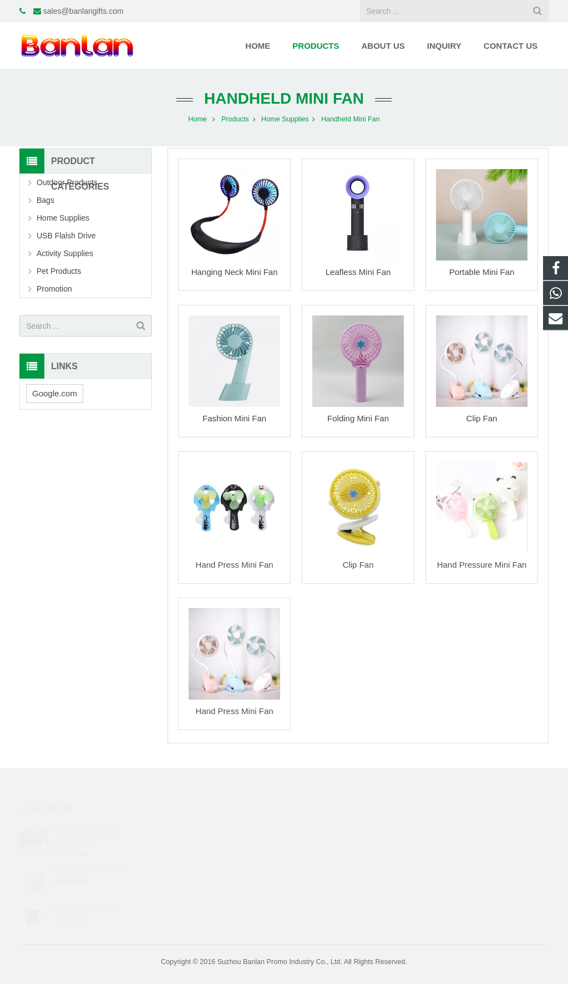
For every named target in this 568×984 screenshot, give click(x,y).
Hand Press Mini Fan (234, 564)
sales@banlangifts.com (83, 11)
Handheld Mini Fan (284, 98)
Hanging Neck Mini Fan (234, 272)
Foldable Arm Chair (86, 894)
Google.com (54, 393)
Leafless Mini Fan (358, 272)
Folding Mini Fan (358, 418)
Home (197, 119)
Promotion (54, 288)
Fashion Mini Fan (234, 418)
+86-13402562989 (332, 830)
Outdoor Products (67, 182)
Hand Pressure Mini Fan (482, 564)
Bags (45, 200)
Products (235, 119)
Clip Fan (482, 418)
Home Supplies (284, 119)
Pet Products (59, 271)
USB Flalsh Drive (66, 235)
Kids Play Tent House (89, 855)
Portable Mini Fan (482, 272)
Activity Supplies (65, 253)
